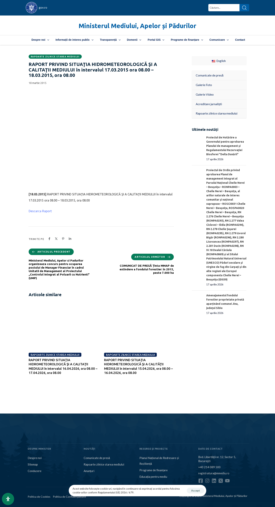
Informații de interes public (74, 39)
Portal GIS (156, 39)
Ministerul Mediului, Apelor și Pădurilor (137, 25)
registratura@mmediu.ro (213, 473)
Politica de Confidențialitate (69, 496)
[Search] (244, 7)
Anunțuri (89, 471)
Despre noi (40, 39)
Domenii (134, 39)
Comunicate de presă (97, 458)
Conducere (34, 471)
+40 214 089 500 (209, 467)
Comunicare (219, 39)
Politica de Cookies (39, 496)
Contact (240, 39)
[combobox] (223, 7)
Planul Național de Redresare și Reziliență (159, 460)
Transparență (110, 39)
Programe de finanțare (187, 39)
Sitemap (33, 464)
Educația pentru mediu (153, 476)
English (219, 61)
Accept (195, 490)
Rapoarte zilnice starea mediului (55, 56)
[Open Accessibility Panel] (8, 499)
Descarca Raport (40, 211)
